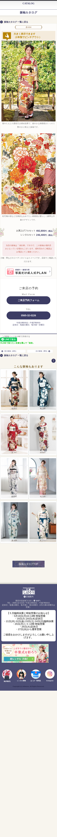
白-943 (42, 452)
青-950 (42, 408)
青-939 (14, 540)
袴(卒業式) (7, 681)
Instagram (49, 680)
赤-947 (14, 452)
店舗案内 (29, 596)
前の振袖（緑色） (9, 351)
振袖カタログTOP (28, 564)
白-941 (14, 496)
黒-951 (14, 408)
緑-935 (42, 540)
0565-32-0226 (28, 315)
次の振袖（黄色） (43, 351)
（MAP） (36, 601)
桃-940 (42, 496)
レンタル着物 (21, 680)
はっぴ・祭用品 (36, 680)
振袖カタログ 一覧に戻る (16, 22)
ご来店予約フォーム (28, 300)
